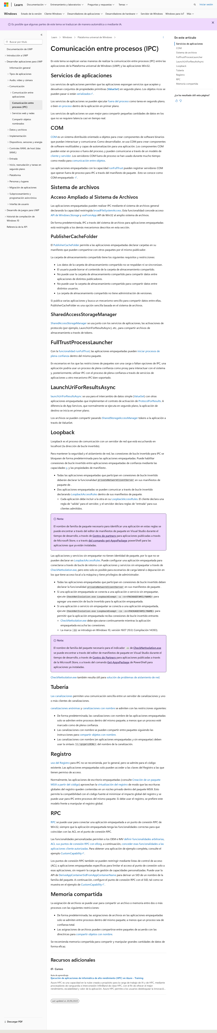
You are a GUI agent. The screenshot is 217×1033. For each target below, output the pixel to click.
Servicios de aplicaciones (189, 43)
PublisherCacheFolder (66, 245)
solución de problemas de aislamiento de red (133, 677)
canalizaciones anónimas (65, 708)
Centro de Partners (104, 657)
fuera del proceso (118, 101)
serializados (84, 93)
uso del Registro (60, 762)
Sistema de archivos (186, 52)
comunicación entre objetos (88, 160)
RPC (53, 822)
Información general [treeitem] (19, 67)
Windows (67, 37)
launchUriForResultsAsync (66, 396)
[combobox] (23, 42)
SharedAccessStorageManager (69, 323)
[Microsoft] (6, 4)
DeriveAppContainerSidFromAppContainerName (87, 875)
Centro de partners (104, 535)
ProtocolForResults (150, 401)
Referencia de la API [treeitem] (17, 226)
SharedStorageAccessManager (120, 418)
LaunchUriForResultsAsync (190, 61)
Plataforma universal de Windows (95, 37)
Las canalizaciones (61, 696)
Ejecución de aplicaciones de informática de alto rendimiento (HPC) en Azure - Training (97, 978)
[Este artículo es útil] (176, 101)
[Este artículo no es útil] (181, 101)
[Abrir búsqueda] (194, 5)
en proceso (65, 106)
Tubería (180, 70)
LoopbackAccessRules (84, 494)
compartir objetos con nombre (98, 734)
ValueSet (139, 396)
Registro (180, 74)
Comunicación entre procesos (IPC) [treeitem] (23, 105)
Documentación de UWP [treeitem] (20, 49)
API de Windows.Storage (65, 215)
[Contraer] (41, 35)
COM (54, 137)
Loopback (181, 65)
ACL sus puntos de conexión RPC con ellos (76, 843)
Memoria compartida (187, 83)
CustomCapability (71, 853)
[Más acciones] (163, 37)
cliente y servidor (61, 156)
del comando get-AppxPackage (107, 540)
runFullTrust (116, 168)
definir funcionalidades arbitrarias (144, 839)
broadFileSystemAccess (107, 210)
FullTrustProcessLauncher (189, 57)
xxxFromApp (89, 215)
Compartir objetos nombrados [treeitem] (21, 121)
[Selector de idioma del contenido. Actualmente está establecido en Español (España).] (16, 1027)
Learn (54, 37)
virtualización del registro (113, 784)
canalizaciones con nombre (99, 708)
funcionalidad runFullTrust (74, 351)
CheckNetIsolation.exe (64, 570)
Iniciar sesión (206, 4)
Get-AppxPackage (118, 662)
